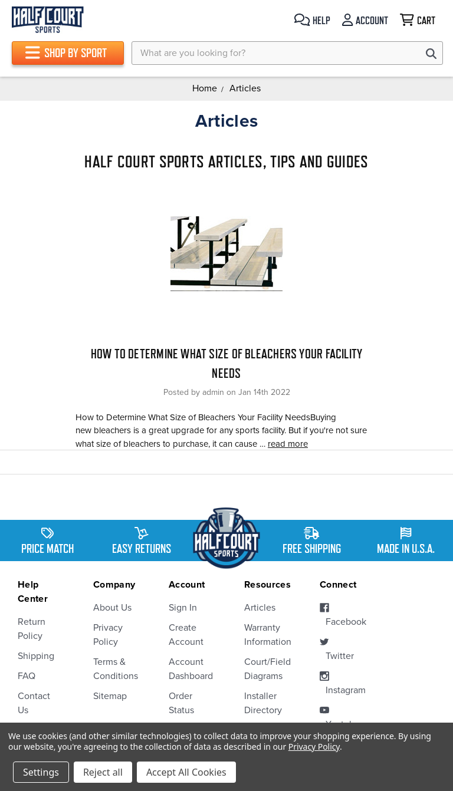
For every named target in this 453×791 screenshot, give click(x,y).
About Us (112, 608)
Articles (259, 608)
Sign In (183, 608)
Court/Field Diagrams (264, 669)
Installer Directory (263, 703)
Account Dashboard (189, 669)
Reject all (103, 772)
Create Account (186, 635)
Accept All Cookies (186, 772)
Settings (41, 772)
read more (288, 444)
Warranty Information (264, 635)
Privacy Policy (108, 635)
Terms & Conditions (113, 669)
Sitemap (110, 696)
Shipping (36, 656)
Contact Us (34, 703)
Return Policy (31, 629)
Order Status (181, 703)
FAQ (26, 676)
